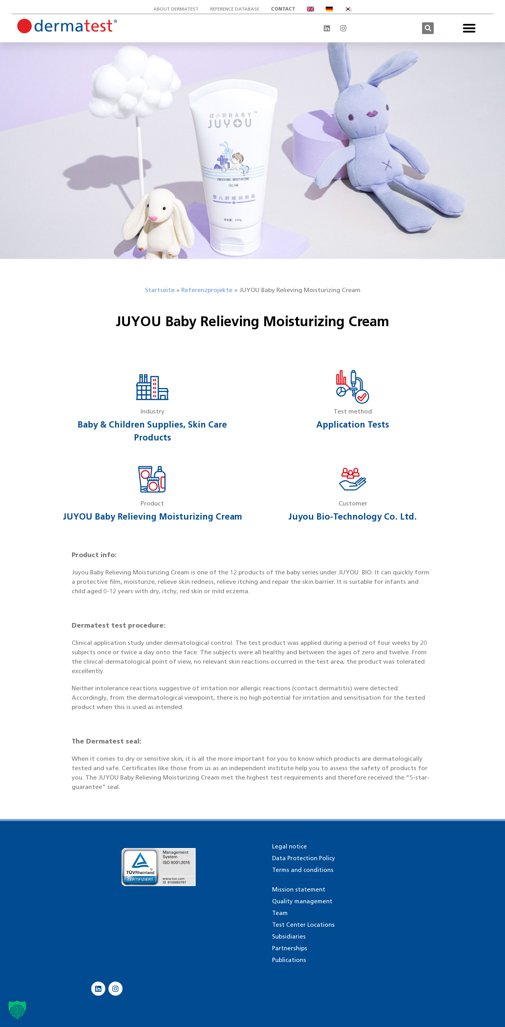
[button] (428, 28)
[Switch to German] (329, 9)
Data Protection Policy (303, 858)
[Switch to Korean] (348, 9)
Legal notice (289, 846)
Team (280, 913)
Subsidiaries (289, 936)
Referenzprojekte (207, 290)
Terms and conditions (303, 870)
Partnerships (289, 948)
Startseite (160, 290)
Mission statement (298, 889)
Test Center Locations (303, 924)
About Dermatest (175, 9)
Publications (289, 960)
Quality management (302, 901)
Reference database (234, 9)
